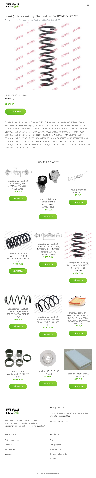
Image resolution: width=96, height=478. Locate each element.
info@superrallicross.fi (60, 421)
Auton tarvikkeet (12, 440)
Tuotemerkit (10, 449)
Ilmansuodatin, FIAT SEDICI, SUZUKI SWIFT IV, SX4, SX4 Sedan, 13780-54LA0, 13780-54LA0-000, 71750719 (78, 318)
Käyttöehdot (55, 449)
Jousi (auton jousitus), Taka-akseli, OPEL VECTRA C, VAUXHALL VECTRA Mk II (18, 185)
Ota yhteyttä (55, 445)
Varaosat (20, 95)
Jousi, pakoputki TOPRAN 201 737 (78, 191)
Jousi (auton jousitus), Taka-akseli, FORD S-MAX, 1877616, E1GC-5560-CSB (18, 257)
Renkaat (8, 445)
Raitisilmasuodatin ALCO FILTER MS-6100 (78, 375)
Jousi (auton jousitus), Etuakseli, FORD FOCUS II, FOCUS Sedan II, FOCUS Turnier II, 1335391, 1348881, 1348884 (48, 249)
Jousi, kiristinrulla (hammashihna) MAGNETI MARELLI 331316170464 (48, 203)
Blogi (52, 440)
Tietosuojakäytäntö (58, 454)
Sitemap (53, 458)
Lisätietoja (15, 111)
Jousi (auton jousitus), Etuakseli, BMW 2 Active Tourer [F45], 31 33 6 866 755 (48, 321)
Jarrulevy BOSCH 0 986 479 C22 (48, 372)
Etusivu (8, 20)
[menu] (88, 5)
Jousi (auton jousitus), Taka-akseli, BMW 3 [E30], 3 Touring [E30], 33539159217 (78, 266)
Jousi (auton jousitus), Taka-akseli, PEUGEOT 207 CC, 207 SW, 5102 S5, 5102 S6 (18, 313)
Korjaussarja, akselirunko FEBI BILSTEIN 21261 (18, 374)
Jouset (28, 95)
